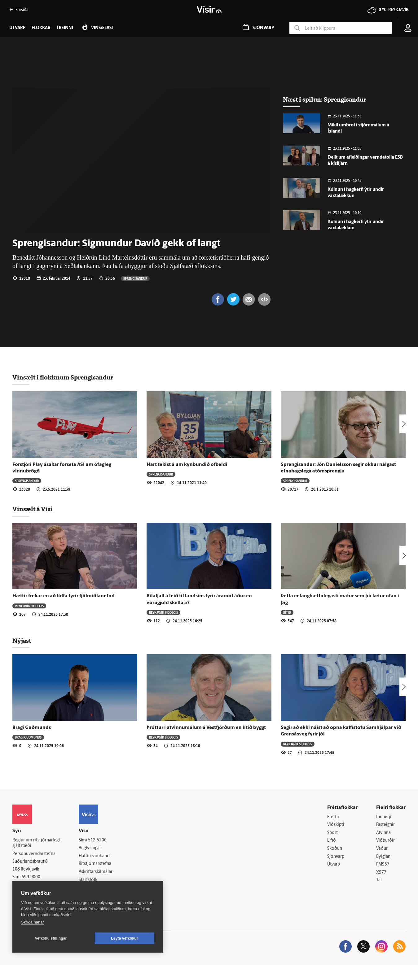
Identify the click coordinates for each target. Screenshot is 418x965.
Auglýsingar (90, 848)
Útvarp (333, 864)
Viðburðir (385, 840)
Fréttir (333, 817)
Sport (332, 833)
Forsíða (18, 9)
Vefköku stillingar (51, 938)
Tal (379, 880)
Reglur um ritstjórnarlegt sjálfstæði (36, 843)
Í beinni (65, 28)
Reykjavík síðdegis (29, 605)
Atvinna (383, 833)
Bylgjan (383, 856)
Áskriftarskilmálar (95, 872)
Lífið (331, 840)
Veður (382, 848)
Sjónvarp (335, 856)
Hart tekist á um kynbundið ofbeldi (187, 464)
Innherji (383, 817)
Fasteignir (385, 824)
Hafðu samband (94, 856)
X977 (381, 872)
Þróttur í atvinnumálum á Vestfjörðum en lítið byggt (206, 727)
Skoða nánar (32, 922)
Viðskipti (335, 824)
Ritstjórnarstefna (95, 864)
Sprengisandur (135, 278)
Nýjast (21, 640)
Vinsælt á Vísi (32, 509)
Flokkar (41, 28)
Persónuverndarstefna (33, 854)
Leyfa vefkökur (124, 938)
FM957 (382, 864)
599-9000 (31, 877)
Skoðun (334, 848)
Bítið (287, 612)
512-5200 (97, 840)
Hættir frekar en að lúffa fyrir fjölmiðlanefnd (63, 596)
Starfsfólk (88, 880)
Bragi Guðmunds (31, 727)
